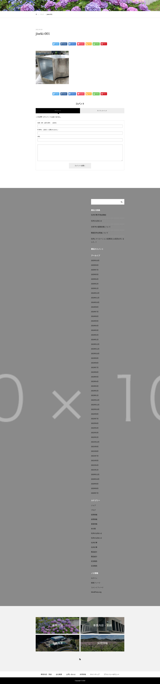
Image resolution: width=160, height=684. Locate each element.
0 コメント (58, 110)
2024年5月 (95, 321)
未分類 (93, 529)
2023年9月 (95, 358)
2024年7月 (95, 312)
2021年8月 (95, 451)
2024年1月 (95, 339)
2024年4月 (95, 325)
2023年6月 (95, 372)
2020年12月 (95, 474)
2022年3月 (95, 432)
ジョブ (93, 505)
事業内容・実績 (46, 674)
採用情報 (94, 515)
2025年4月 (95, 279)
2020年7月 (95, 493)
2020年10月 (95, 479)
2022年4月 (95, 428)
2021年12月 (95, 442)
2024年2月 (95, 335)
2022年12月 (95, 400)
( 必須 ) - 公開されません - (48, 129)
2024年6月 (95, 316)
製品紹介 (94, 552)
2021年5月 (95, 460)
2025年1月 (95, 288)
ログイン (94, 578)
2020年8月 (95, 488)
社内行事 (94, 542)
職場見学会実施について (99, 233)
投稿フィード (95, 583)
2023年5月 (95, 377)
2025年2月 (95, 284)
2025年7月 (95, 270)
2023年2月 (95, 391)
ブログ (93, 510)
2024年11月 (95, 298)
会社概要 (59, 674)
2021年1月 (95, 470)
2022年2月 (95, 437)
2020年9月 (95, 484)
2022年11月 (95, 405)
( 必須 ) (47, 122)
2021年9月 (95, 446)
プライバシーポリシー (111, 674)
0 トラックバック (102, 110)
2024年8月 (95, 307)
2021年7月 (95, 456)
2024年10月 (95, 302)
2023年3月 (95, 386)
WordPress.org (96, 592)
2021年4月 (95, 465)
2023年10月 (95, 353)
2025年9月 (95, 265)
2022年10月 (95, 409)
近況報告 (94, 561)
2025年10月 (95, 260)
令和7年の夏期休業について (101, 227)
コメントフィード (97, 587)
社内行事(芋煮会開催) (98, 215)
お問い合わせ (71, 674)
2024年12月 (95, 293)
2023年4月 (95, 381)
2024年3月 (95, 330)
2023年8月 (95, 363)
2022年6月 (95, 423)
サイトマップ (95, 674)
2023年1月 (95, 395)
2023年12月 (95, 344)
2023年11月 (95, 349)
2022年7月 (95, 419)
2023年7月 (95, 367)
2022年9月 (95, 414)
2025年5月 (95, 274)
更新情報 (94, 524)
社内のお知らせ (96, 221)
